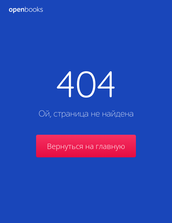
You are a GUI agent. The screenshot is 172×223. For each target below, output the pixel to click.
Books (26, 10)
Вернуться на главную (86, 146)
